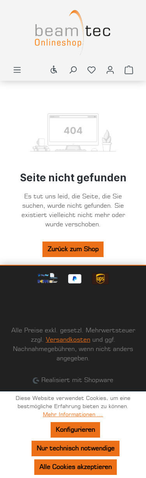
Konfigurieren (75, 430)
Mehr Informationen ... (73, 414)
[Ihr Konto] (110, 70)
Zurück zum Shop (73, 249)
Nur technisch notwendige (75, 448)
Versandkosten (68, 340)
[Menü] (17, 70)
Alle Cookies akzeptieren (75, 467)
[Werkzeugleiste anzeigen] (54, 70)
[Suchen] (72, 70)
